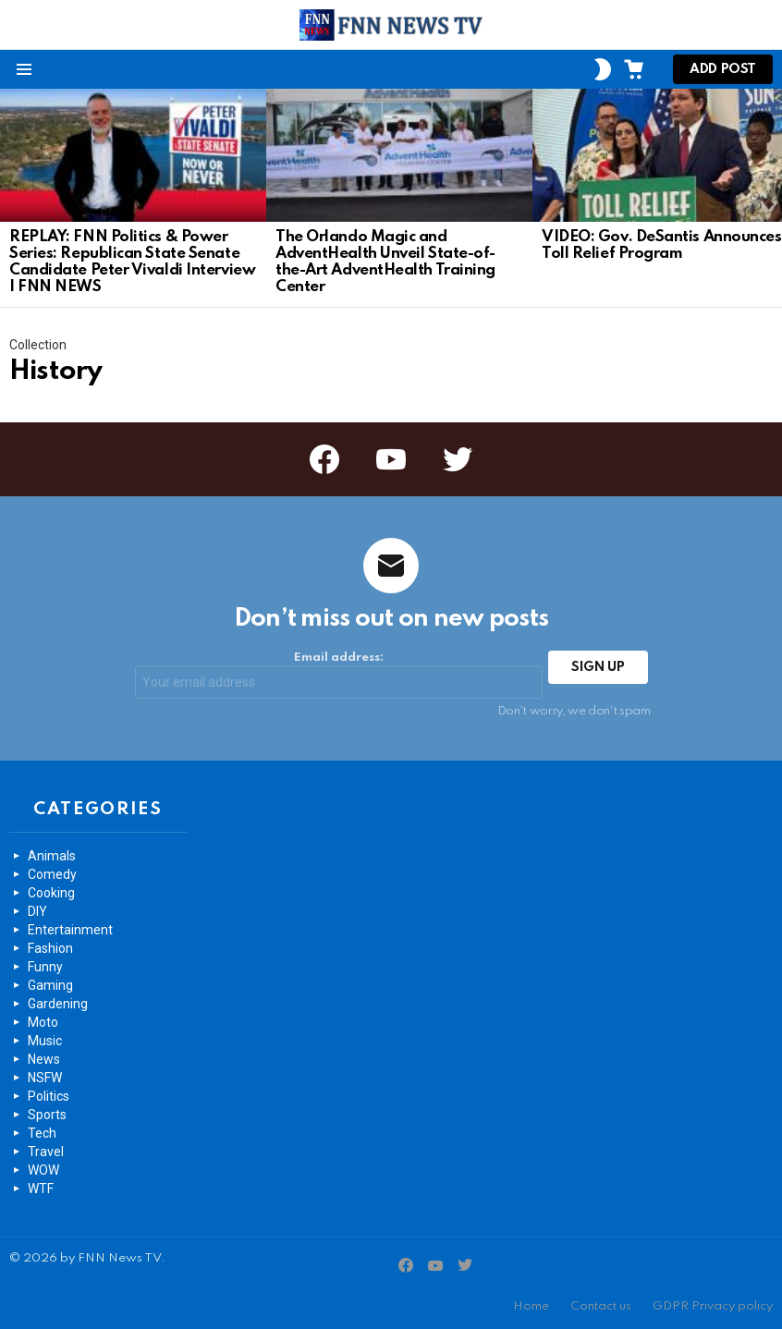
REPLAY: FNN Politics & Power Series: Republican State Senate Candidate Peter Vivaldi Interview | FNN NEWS (132, 262)
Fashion (50, 948)
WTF (41, 1188)
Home (531, 1306)
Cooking (51, 892)
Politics (48, 1096)
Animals (52, 855)
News (44, 1059)
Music (45, 1040)
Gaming (50, 985)
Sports (47, 1114)
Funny (45, 966)
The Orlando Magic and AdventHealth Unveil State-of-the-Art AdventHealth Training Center (385, 262)
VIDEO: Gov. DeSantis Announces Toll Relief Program (662, 245)
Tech (42, 1133)
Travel (46, 1151)
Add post (723, 73)
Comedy (52, 874)
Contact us (600, 1306)
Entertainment (70, 929)
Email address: (339, 675)
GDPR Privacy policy (713, 1306)
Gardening (58, 1003)
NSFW (45, 1077)
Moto (43, 1022)
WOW (43, 1170)
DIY (37, 911)
